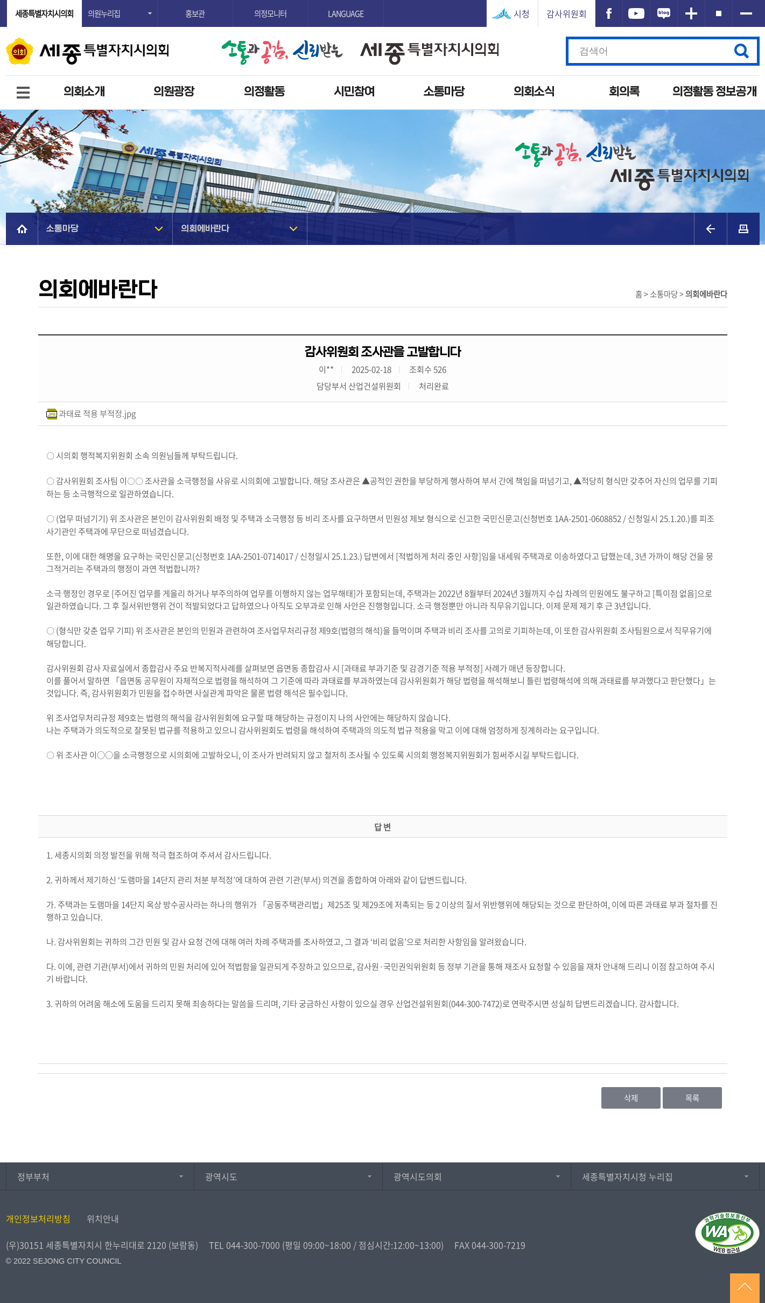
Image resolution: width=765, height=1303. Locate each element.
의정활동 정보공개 (714, 92)
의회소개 (84, 92)
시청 (522, 13)
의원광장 (173, 92)
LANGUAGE (345, 13)
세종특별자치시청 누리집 (627, 1176)
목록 (692, 1098)
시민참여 (354, 92)
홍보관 (195, 13)
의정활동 (264, 92)
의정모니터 (270, 13)
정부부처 (33, 1176)
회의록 (624, 92)
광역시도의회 (418, 1176)
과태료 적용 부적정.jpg (97, 413)
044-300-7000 (253, 1244)
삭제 (631, 1098)
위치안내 (103, 1218)
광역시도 (221, 1176)
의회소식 (534, 92)
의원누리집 (104, 13)
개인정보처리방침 (38, 1218)
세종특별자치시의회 (44, 13)
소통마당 (444, 92)
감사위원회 (566, 13)
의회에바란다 (205, 228)
